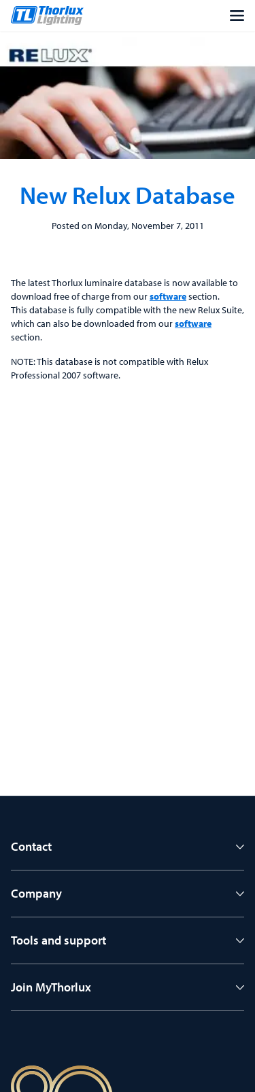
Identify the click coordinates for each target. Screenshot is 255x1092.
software (168, 296)
